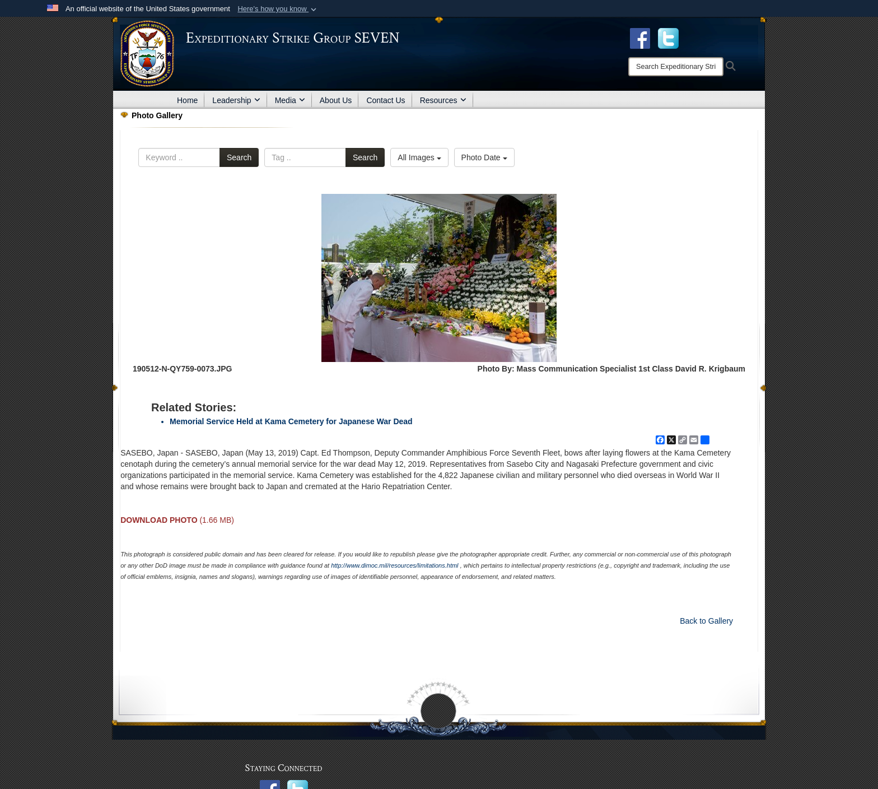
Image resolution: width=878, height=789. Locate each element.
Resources (443, 100)
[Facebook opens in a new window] (640, 37)
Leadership (236, 100)
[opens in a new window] (668, 37)
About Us (336, 100)
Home (187, 100)
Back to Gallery (706, 620)
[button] (278, 9)
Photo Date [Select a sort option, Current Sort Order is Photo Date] (484, 157)
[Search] (675, 66)
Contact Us (385, 100)
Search (239, 157)
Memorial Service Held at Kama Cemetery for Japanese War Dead (291, 421)
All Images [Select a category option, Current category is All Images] (419, 157)
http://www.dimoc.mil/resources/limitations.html (394, 565)
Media (290, 100)
